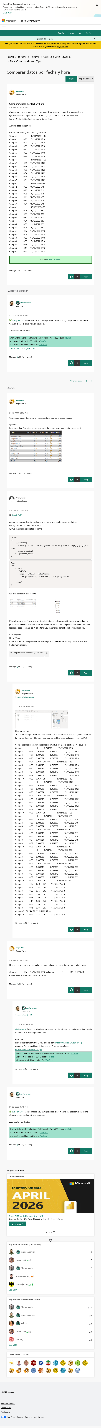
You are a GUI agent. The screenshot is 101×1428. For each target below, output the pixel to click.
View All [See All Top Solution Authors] (13, 1292)
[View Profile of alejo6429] (20, 91)
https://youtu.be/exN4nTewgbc (28, 1051)
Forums (35, 56)
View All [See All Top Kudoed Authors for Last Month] (13, 1347)
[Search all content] (66, 38)
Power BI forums (17, 56)
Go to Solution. (54, 259)
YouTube (68, 337)
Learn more (7, 12)
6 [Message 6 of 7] (23, 925)
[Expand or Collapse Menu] (4, 27)
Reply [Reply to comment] (86, 363)
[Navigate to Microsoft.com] (9, 20)
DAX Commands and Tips (25, 61)
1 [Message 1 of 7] (17, 270)
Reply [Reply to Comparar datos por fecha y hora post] (86, 277)
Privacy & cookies (8, 1406)
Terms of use (6, 1410)
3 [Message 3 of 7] (17, 986)
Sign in (71, 33)
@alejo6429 (17, 320)
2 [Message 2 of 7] (17, 357)
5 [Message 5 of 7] (17, 669)
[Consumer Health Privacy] (34, 1419)
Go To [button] (88, 33)
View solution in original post (22, 348)
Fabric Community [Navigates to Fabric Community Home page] (30, 20)
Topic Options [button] (85, 78)
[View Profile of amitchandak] (25, 302)
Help (79, 33)
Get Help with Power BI (57, 56)
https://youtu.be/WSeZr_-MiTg (68, 1045)
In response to (24, 699)
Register (61, 33)
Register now (62, 46)
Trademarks (5, 1414)
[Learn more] (17, 1226)
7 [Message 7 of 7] (17, 473)
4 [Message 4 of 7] (23, 1071)
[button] (71, 78)
